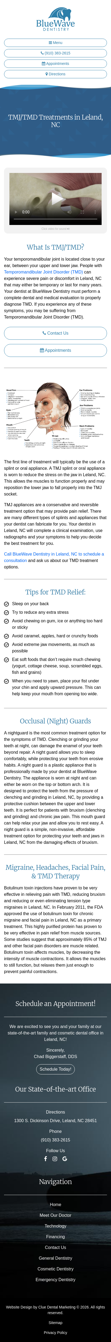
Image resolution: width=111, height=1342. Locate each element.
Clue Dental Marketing (57, 1307)
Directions (55, 74)
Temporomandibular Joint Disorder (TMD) (43, 272)
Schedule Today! (55, 1069)
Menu (55, 42)
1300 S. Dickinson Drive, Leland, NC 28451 (55, 1120)
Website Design (19, 1307)
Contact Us (56, 333)
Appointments (55, 63)
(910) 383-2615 (56, 53)
